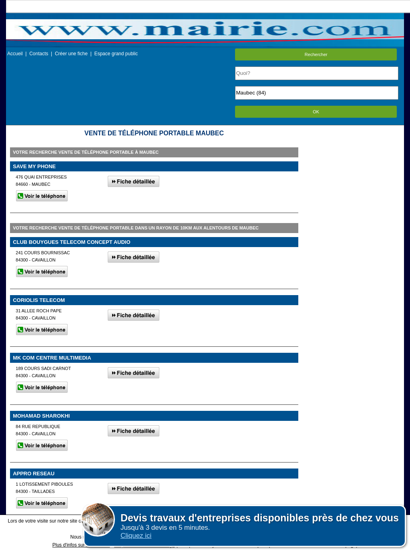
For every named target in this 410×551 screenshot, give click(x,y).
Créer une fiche (71, 53)
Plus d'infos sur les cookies (81, 545)
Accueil (15, 53)
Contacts (38, 53)
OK (316, 111)
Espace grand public (116, 53)
